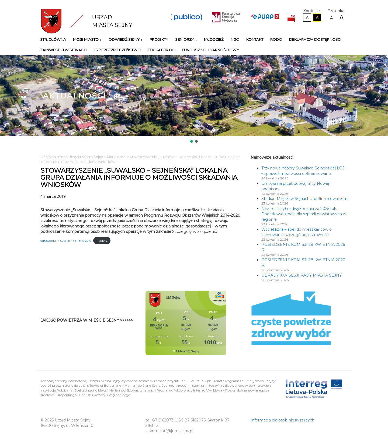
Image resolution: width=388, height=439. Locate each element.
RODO (276, 39)
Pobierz (102, 241)
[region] (194, 99)
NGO (235, 39)
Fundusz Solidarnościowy (210, 50)
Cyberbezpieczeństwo (117, 50)
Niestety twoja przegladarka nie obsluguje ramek (199, 323)
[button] (191, 141)
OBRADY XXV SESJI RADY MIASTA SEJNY (301, 275)
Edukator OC (161, 50)
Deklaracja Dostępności (315, 39)
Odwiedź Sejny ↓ (126, 39)
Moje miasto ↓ (87, 39)
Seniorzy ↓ (186, 39)
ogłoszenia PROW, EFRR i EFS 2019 (65, 241)
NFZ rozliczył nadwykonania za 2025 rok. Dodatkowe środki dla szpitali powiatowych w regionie (303, 214)
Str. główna (53, 39)
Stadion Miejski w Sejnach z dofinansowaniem (304, 198)
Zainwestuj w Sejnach (63, 50)
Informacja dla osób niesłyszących (282, 420)
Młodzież (214, 39)
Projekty (159, 39)
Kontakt (254, 39)
